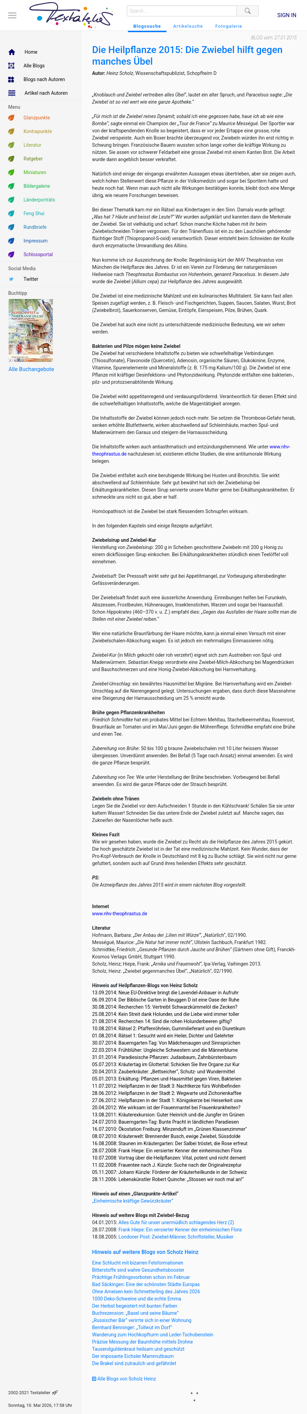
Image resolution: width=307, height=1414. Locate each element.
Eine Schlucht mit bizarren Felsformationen (137, 1263)
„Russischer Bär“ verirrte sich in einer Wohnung (141, 1320)
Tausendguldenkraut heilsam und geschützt (138, 1349)
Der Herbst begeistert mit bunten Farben (134, 1306)
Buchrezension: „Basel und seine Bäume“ (135, 1313)
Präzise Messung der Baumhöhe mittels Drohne (142, 1342)
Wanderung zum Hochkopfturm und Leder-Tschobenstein (152, 1334)
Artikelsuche (188, 26)
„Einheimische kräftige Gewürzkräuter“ (132, 1201)
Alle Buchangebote (31, 369)
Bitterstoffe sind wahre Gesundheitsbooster (138, 1270)
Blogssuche (147, 26)
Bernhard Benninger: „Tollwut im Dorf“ (132, 1327)
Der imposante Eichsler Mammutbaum (133, 1356)
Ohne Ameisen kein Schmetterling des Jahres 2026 (146, 1291)
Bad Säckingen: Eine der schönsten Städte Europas (146, 1284)
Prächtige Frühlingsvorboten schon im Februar (141, 1277)
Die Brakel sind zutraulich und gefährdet (134, 1363)
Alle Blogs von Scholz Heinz (124, 1379)
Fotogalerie (228, 26)
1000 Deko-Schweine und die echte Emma (136, 1298)
